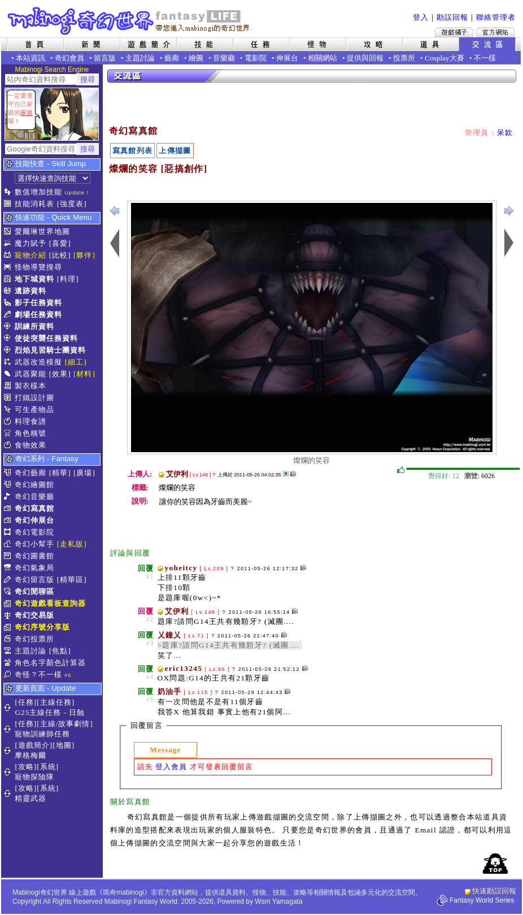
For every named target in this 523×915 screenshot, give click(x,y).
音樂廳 (224, 58)
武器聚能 (30, 374)
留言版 (105, 58)
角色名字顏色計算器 (50, 662)
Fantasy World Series (482, 900)
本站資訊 (30, 58)
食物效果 (30, 445)
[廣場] (84, 473)
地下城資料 (34, 279)
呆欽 (505, 132)
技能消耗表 (34, 204)
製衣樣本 (30, 385)
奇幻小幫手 (34, 544)
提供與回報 (365, 58)
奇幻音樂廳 (34, 496)
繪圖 (196, 58)
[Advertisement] (191, 105)
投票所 (404, 58)
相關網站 (322, 58)
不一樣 (485, 58)
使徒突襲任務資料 (46, 338)
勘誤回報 (452, 17)
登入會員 (171, 766)
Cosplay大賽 (444, 58)
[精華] (60, 473)
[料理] (68, 279)
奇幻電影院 (34, 532)
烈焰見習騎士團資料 (50, 350)
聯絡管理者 (496, 17)
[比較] (60, 255)
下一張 (114, 210)
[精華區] (72, 579)
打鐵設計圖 (34, 397)
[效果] (60, 374)
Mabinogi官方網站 (495, 32)
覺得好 (401, 470)
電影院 (256, 58)
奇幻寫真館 (34, 508)
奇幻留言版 (34, 579)
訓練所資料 (34, 326)
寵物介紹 (30, 255)
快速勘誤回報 (494, 891)
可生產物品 (34, 409)
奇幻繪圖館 (34, 484)
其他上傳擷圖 (286, 473)
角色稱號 (30, 433)
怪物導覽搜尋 (38, 267)
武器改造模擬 (38, 362)
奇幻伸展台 (34, 520)
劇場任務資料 (38, 314)
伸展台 (287, 58)
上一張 (508, 210)
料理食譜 (30, 421)
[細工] (76, 362)
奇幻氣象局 (34, 567)
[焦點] (60, 651)
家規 (26, 112)
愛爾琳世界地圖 (42, 231)
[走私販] (72, 544)
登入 (421, 17)
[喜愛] (60, 243)
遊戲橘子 (454, 32)
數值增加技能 (38, 192)
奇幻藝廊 (30, 473)
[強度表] (72, 204)
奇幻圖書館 (34, 556)
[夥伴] (84, 255)
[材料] (84, 374)
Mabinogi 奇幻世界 (129, 21)
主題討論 (140, 58)
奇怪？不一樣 (38, 674)
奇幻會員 (69, 58)
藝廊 (171, 58)
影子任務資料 (38, 302)
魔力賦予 (30, 243)
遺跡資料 (30, 291)
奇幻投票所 (34, 639)
